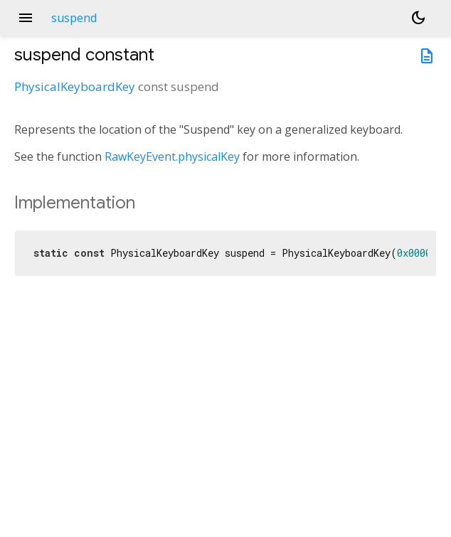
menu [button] (25, 17)
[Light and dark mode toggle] (418, 17)
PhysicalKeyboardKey (74, 86)
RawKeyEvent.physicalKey (172, 156)
